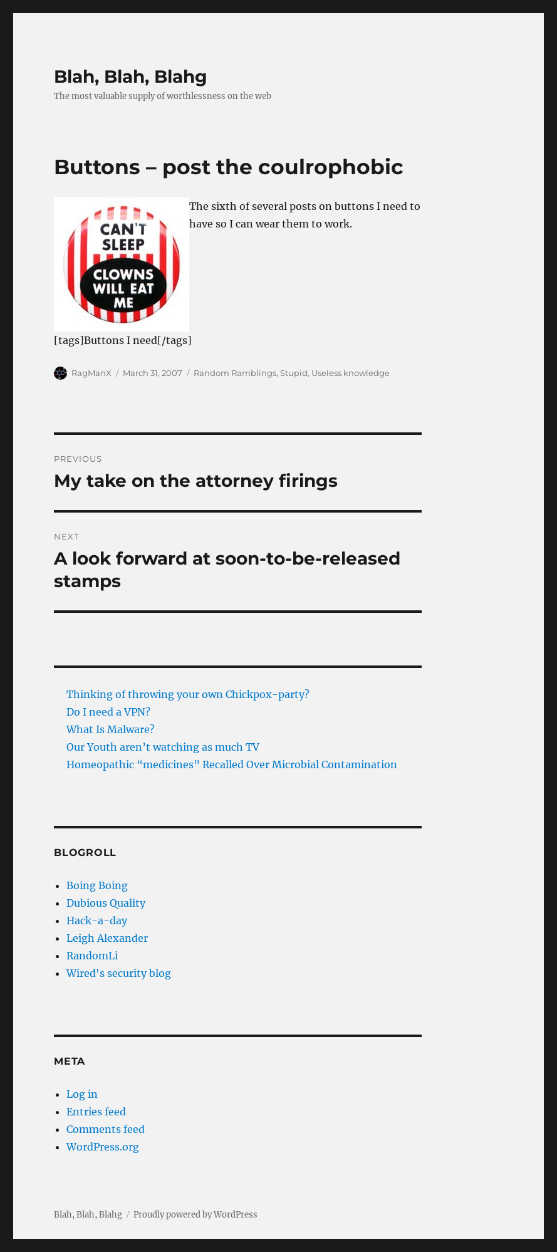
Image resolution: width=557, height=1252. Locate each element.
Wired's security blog (118, 973)
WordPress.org (102, 1146)
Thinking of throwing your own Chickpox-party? (188, 694)
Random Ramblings (235, 373)
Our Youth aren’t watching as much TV (162, 747)
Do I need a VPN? (108, 712)
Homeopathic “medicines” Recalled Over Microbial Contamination (231, 764)
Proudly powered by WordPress (195, 1214)
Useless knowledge (350, 373)
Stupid (294, 373)
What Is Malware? (110, 729)
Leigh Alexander (107, 938)
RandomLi (92, 955)
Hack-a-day (96, 920)
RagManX (91, 373)
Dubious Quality (105, 903)
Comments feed (105, 1129)
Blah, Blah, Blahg (130, 76)
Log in (82, 1094)
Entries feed (96, 1111)
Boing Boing (97, 885)
